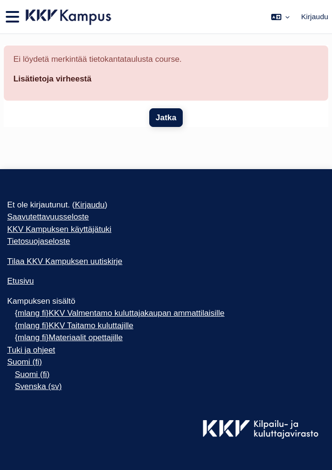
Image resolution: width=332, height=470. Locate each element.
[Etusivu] (67, 17)
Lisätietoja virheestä (52, 78)
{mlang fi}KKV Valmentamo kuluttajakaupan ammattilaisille (119, 313)
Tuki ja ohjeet (31, 350)
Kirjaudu (314, 16)
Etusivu (20, 281)
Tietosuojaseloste (38, 241)
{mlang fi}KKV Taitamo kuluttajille (74, 325)
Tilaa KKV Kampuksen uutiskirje (64, 261)
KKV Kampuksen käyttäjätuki (59, 229)
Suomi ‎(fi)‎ (24, 362)
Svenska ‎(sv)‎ (38, 386)
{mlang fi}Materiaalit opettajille (68, 337)
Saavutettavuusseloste (48, 216)
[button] (280, 17)
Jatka (165, 117)
